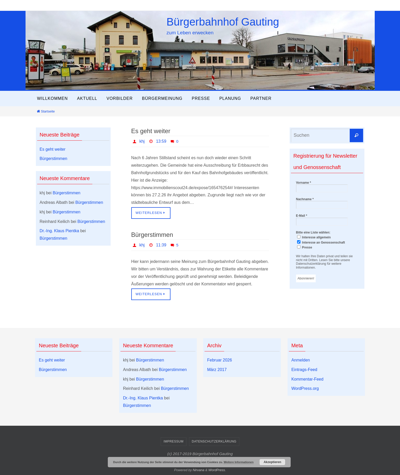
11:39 (161, 245)
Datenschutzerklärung (214, 441)
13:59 (161, 141)
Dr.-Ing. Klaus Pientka (60, 231)
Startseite (45, 111)
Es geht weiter (150, 130)
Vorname (303, 182)
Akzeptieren (272, 462)
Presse (304, 247)
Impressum (173, 441)
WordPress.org (305, 388)
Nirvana (198, 470)
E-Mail (301, 216)
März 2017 (217, 369)
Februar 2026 (219, 360)
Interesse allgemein (314, 237)
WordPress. (217, 470)
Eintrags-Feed (304, 369)
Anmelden (300, 360)
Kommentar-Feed (307, 379)
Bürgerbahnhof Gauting (223, 22)
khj (142, 141)
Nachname (305, 199)
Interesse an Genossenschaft (321, 242)
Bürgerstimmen (152, 234)
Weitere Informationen (239, 462)
